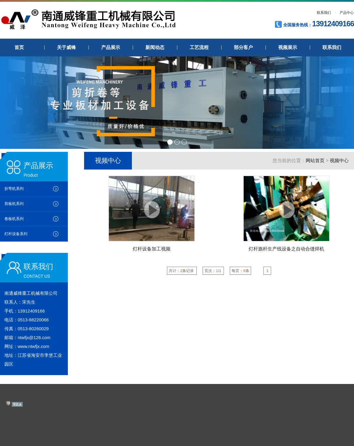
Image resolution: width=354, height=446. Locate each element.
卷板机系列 (14, 219)
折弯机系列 (14, 188)
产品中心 (347, 13)
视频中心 (339, 160)
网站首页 (315, 160)
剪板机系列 (14, 203)
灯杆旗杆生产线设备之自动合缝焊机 (286, 248)
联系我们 (324, 13)
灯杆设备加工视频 (152, 248)
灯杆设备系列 (15, 234)
